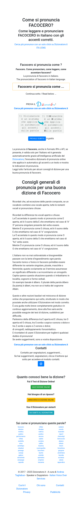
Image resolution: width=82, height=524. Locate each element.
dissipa (41, 429)
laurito (41, 453)
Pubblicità (55, 492)
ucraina (41, 441)
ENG (43, 47)
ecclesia (61, 457)
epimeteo (41, 457)
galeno (20, 455)
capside (21, 462)
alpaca (61, 441)
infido (41, 427)
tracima (41, 446)
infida (21, 439)
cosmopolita (41, 448)
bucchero (41, 450)
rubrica (41, 432)
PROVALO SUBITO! (37, 138)
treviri (61, 446)
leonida (61, 455)
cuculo (61, 429)
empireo (41, 460)
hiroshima (61, 448)
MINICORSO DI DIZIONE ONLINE (41, 400)
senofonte (20, 457)
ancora (41, 436)
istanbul (21, 448)
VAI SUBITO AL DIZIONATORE (41, 413)
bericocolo (61, 439)
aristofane (61, 453)
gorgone (61, 450)
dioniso (20, 429)
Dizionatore (18, 159)
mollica (20, 432)
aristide (41, 455)
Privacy (26, 492)
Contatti (60, 485)
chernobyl (61, 436)
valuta (61, 460)
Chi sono (41, 485)
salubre (61, 427)
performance (20, 436)
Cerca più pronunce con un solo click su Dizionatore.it (41, 44)
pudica (41, 434)
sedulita (21, 441)
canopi (21, 453)
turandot (61, 432)
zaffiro (41, 443)
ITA (38, 47)
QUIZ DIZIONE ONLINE (41, 387)
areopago (21, 460)
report (61, 434)
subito (41, 439)
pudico (20, 434)
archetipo (21, 446)
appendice (61, 462)
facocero (21, 427)
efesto (61, 443)
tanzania (41, 462)
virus (21, 443)
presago (21, 450)
